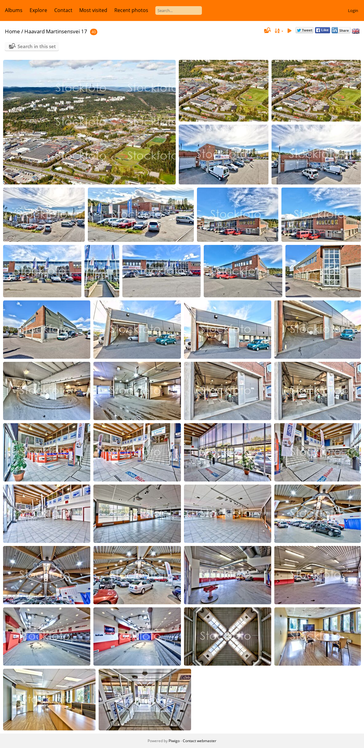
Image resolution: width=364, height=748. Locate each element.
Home (12, 31)
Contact (63, 10)
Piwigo (174, 740)
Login (353, 10)
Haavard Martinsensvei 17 (55, 31)
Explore (38, 10)
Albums (13, 10)
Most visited (93, 10)
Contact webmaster (199, 740)
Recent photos (131, 10)
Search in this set (37, 46)
